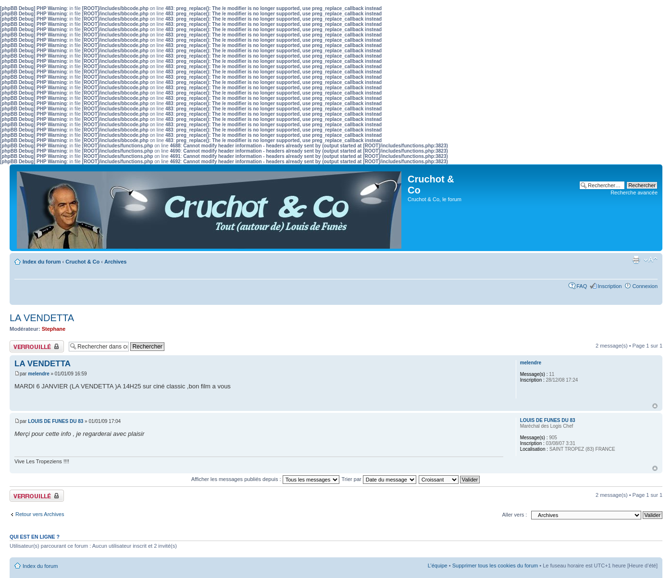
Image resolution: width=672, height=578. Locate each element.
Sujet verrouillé (37, 346)
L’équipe (438, 565)
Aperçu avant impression (636, 259)
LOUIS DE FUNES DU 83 (55, 421)
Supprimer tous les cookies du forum (495, 565)
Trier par (379, 479)
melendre (38, 373)
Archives (115, 262)
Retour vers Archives (39, 514)
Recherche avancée (634, 192)
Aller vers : (514, 515)
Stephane (54, 329)
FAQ (581, 286)
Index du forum (42, 262)
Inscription (609, 286)
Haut (655, 406)
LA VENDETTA (42, 318)
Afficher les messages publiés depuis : (265, 479)
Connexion (645, 286)
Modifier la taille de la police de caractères (651, 259)
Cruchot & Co (82, 262)
